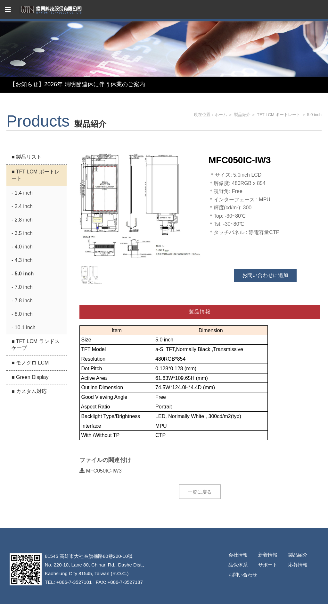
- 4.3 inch (22, 260)
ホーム (221, 114)
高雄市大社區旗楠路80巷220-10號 (96, 556)
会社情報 (238, 555)
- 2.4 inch (22, 206)
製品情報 (200, 311)
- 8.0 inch (22, 314)
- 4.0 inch (22, 246)
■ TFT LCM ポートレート (36, 175)
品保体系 (238, 564)
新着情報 (267, 555)
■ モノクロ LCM (30, 362)
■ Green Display (30, 377)
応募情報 (298, 564)
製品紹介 (242, 114)
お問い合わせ (242, 574)
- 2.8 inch (22, 219)
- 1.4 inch (22, 193)
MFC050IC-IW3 (100, 471)
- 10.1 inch (24, 327)
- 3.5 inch (22, 233)
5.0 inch (314, 114)
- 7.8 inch (22, 300)
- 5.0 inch (23, 273)
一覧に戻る (200, 492)
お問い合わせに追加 (265, 275)
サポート (267, 564)
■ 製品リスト (27, 157)
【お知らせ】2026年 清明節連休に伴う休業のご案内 (77, 84)
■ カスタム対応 (29, 391)
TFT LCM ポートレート (278, 114)
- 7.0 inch (22, 287)
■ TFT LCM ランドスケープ (36, 345)
